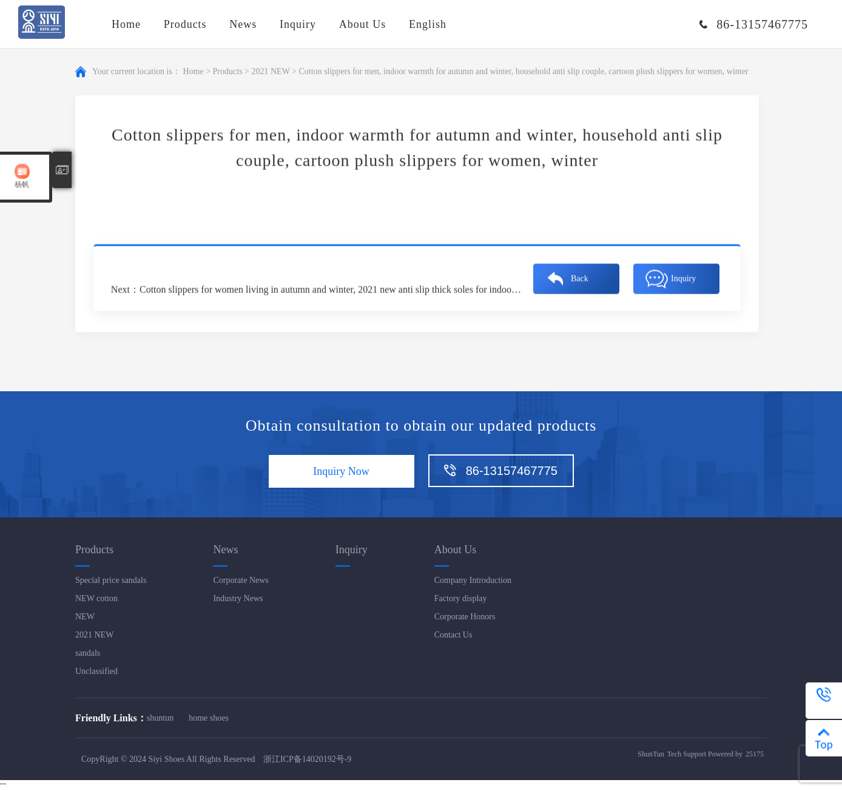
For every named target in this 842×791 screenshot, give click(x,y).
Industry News (238, 598)
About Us (362, 24)
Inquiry (298, 24)
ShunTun (651, 754)
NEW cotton (96, 598)
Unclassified (96, 671)
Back (579, 279)
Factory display (460, 598)
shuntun (160, 717)
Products (185, 24)
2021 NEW (270, 72)
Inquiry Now (341, 471)
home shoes (209, 717)
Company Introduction (472, 580)
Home (126, 24)
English (427, 24)
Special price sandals (110, 580)
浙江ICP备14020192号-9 (307, 759)
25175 (755, 754)
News (243, 24)
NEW (85, 616)
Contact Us (453, 634)
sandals (87, 653)
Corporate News (240, 580)
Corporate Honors (465, 616)
